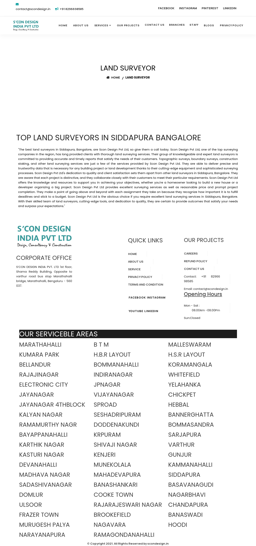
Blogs (209, 25)
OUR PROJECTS (128, 25)
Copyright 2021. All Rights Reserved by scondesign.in (129, 543)
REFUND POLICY (195, 261)
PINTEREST (210, 8)
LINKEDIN (229, 8)
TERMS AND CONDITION (145, 284)
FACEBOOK (166, 8)
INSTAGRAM (188, 8)
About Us (80, 25)
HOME (132, 254)
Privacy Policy (231, 25)
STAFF (194, 24)
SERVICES (101, 25)
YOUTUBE (136, 311)
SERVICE (134, 269)
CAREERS (191, 253)
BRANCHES (177, 24)
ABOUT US (135, 261)
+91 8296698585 (71, 9)
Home (63, 25)
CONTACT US (154, 24)
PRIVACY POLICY (140, 277)
